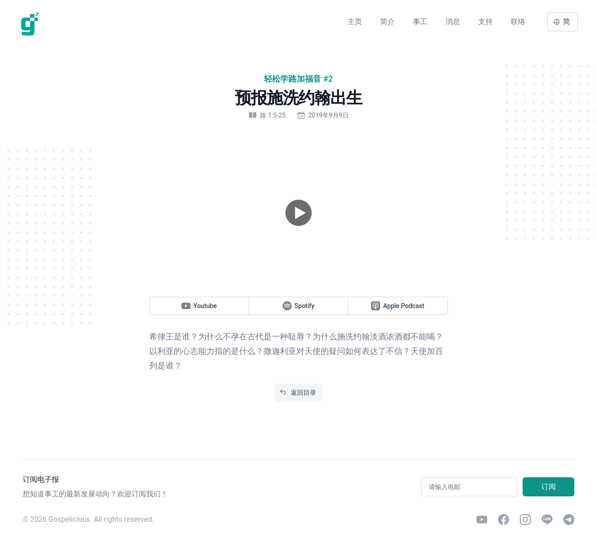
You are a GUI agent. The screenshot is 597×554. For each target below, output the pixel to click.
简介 (387, 21)
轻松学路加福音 (292, 78)
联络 (518, 21)
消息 (452, 21)
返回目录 (298, 392)
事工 (420, 21)
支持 (485, 21)
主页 (354, 21)
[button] (298, 212)
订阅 (548, 486)
